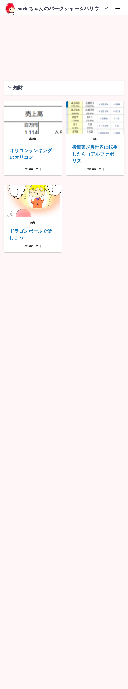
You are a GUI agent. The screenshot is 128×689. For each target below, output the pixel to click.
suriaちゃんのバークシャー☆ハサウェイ (63, 8)
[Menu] (118, 8)
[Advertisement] (64, 45)
